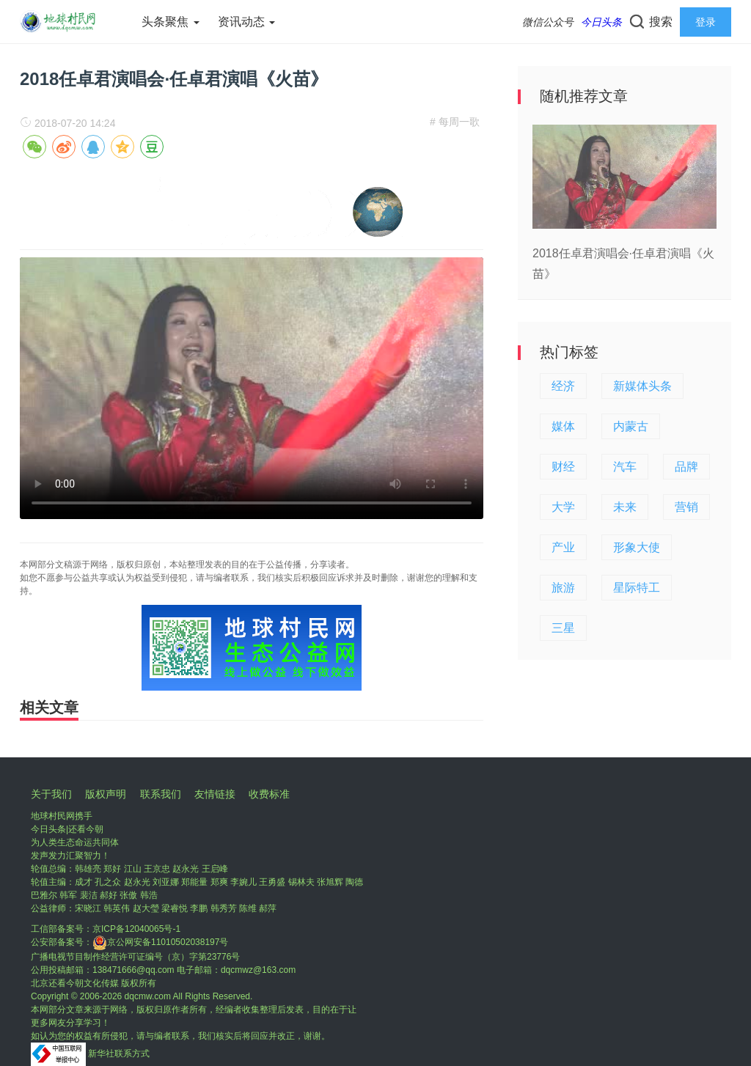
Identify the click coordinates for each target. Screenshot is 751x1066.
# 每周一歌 (455, 122)
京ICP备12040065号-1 (136, 929)
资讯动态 (246, 21)
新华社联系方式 (119, 1053)
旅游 (563, 587)
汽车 (625, 466)
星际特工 (636, 587)
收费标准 (269, 794)
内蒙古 (630, 426)
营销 (686, 507)
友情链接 (214, 794)
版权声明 (105, 794)
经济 (563, 386)
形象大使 (636, 547)
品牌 (686, 466)
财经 (563, 466)
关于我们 (51, 794)
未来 (625, 507)
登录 (705, 22)
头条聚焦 (170, 21)
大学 (563, 507)
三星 (563, 628)
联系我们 (160, 794)
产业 (563, 547)
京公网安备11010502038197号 (160, 942)
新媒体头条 (642, 386)
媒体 (563, 426)
